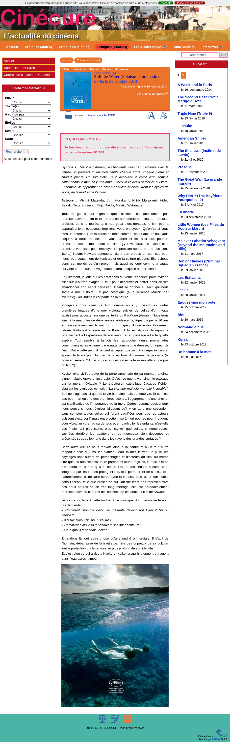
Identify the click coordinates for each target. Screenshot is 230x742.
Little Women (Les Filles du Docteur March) (201, 226)
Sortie (9, 139)
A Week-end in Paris (195, 85)
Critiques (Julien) (38, 47)
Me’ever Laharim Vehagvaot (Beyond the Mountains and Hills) (201, 245)
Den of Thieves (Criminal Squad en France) (199, 263)
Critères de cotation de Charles (27, 75)
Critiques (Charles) (112, 47)
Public (9, 98)
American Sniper (192, 138)
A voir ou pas (14, 114)
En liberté (186, 212)
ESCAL (215, 739)
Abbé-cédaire (184, 47)
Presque (185, 167)
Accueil (12, 47)
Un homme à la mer (194, 352)
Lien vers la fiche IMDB (101, 115)
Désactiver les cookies (189, 2)
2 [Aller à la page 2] (183, 75)
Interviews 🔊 (212, 47)
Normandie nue (191, 327)
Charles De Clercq (153, 93)
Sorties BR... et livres (19, 68)
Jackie (183, 290)
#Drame (94, 69)
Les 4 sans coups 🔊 (150, 47)
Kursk (183, 340)
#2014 (66, 69)
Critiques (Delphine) (75, 47)
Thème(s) (12, 106)
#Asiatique (79, 69)
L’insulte (185, 126)
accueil (66, 60)
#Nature (106, 69)
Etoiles (10, 122)
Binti (181, 315)
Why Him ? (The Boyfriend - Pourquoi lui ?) (201, 198)
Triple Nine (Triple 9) (195, 113)
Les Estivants (189, 278)
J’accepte (165, 2)
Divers (9, 131)
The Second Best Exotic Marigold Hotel (198, 99)
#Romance (121, 69)
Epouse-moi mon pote (196, 302)
